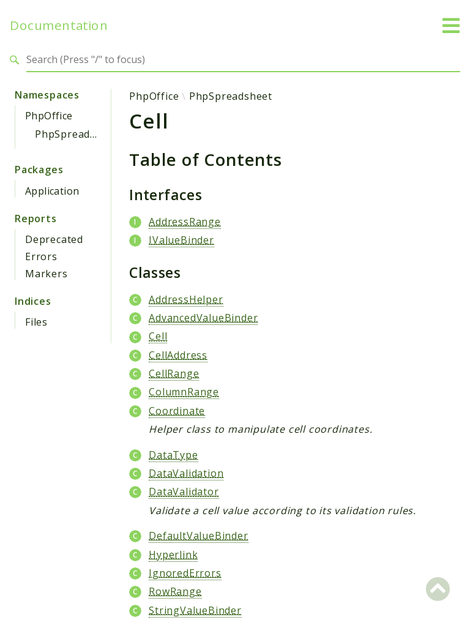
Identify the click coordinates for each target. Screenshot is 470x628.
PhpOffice (49, 115)
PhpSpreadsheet (76, 134)
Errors (41, 256)
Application (52, 191)
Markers (46, 273)
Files (36, 322)
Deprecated (54, 239)
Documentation (59, 25)
